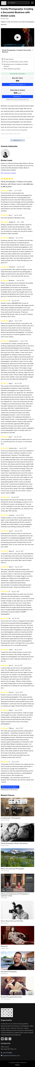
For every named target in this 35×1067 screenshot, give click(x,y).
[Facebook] (6, 1038)
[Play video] (17, 37)
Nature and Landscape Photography (12, 869)
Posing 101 (4, 946)
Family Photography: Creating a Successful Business (16, 51)
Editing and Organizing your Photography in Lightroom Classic (15, 895)
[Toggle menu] (32, 2)
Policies (17, 1065)
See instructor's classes (8, 173)
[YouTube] (2, 1038)
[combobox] (18, 2)
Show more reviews (10, 787)
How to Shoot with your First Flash (12, 921)
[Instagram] (9, 1038)
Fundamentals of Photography (10, 818)
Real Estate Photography (9, 972)
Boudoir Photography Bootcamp (11, 997)
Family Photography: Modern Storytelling (14, 843)
